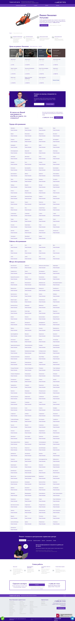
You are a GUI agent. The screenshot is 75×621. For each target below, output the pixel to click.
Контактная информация (43, 603)
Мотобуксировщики (23, 613)
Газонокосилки (11, 601)
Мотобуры (21, 609)
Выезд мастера (22, 540)
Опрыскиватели (11, 609)
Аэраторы (31, 604)
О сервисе (35, 5)
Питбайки (31, 613)
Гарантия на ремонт (36, 540)
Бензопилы (11, 605)
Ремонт (10, 33)
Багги (20, 612)
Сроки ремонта (49, 540)
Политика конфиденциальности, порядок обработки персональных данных (41, 619)
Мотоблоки (31, 602)
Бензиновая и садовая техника (21, 5)
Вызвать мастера (44, 25)
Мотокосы (31, 608)
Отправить (37, 584)
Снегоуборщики (12, 602)
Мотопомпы (32, 601)
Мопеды (31, 612)
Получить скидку (50, 104)
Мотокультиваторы (12, 604)
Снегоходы (11, 613)
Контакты (57, 5)
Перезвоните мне (58, 117)
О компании (43, 601)
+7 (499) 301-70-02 (55, 22)
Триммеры (21, 601)
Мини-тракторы (22, 602)
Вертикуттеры (22, 604)
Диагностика (29, 540)
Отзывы (54, 540)
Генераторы (21, 608)
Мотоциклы (32, 609)
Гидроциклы (11, 612)
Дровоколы (31, 605)
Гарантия (46, 5)
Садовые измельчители (23, 605)
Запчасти (43, 540)
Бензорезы (11, 608)
